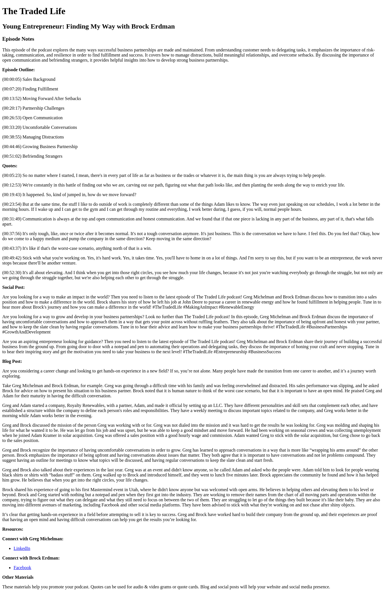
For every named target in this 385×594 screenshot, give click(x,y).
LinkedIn (22, 548)
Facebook (22, 567)
